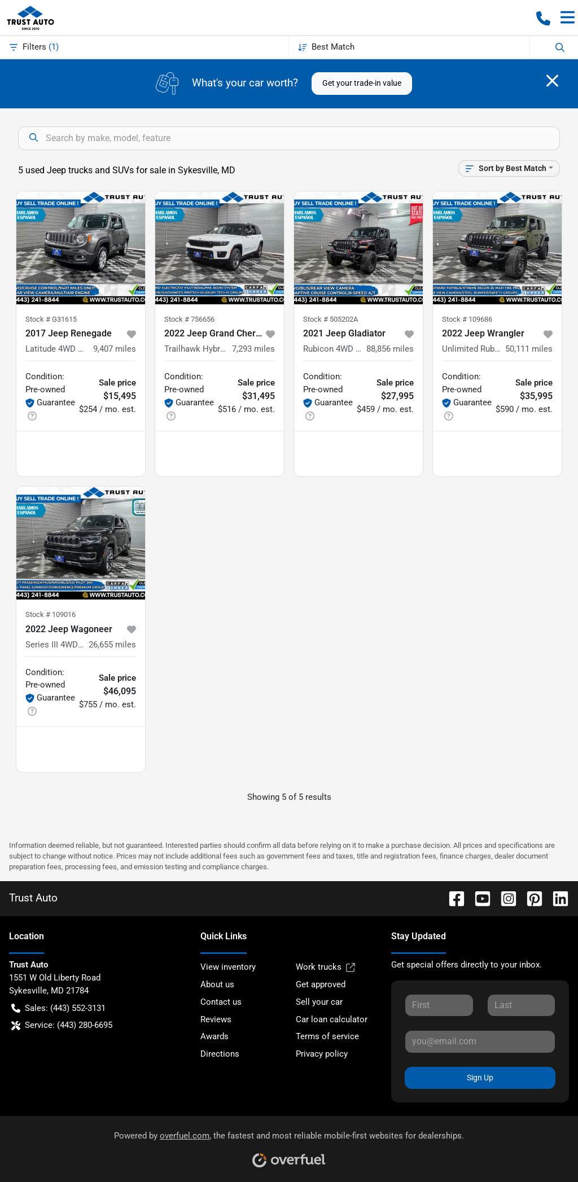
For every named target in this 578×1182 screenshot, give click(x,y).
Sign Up (480, 1077)
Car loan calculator (331, 1019)
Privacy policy (322, 1054)
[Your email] (480, 1041)
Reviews (215, 1019)
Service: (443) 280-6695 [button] (61, 1025)
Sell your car (319, 1002)
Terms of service (327, 1036)
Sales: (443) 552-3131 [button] (58, 1008)
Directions (219, 1054)
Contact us (221, 1002)
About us (217, 984)
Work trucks (325, 967)
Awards (214, 1036)
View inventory (228, 967)
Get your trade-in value (361, 82)
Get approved (320, 984)
